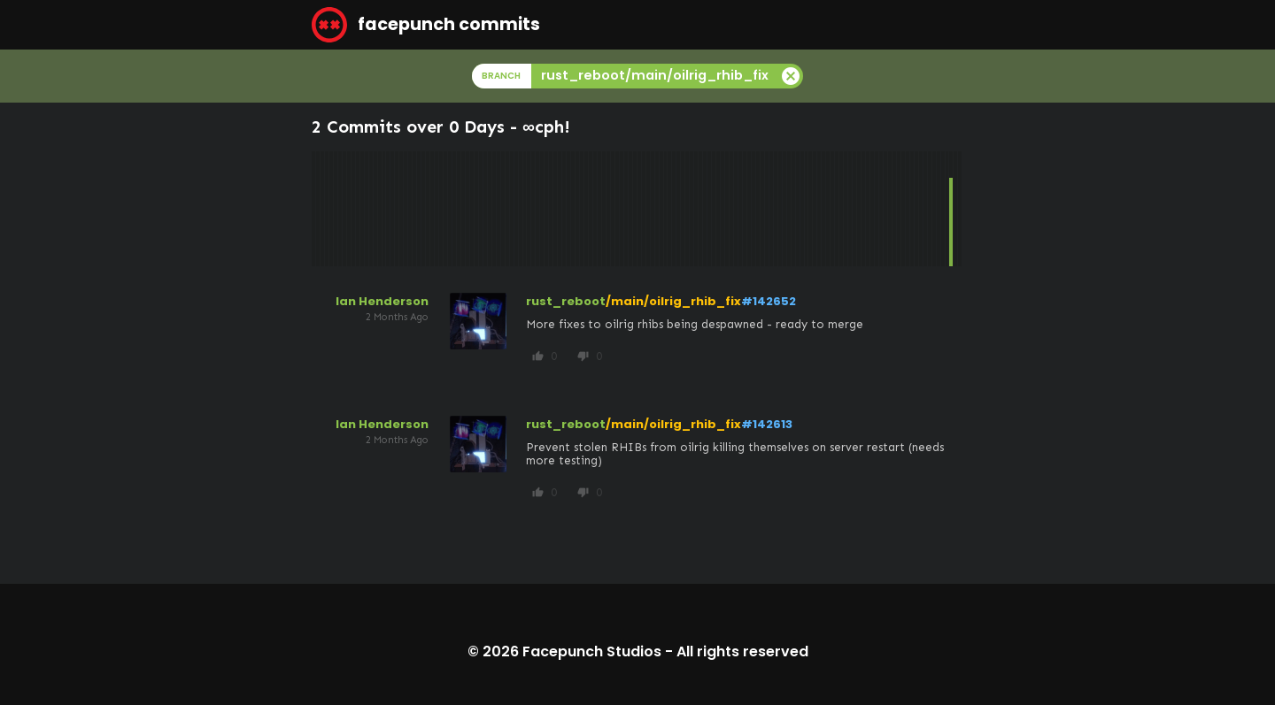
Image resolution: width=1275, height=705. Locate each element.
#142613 (766, 424)
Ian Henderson (382, 301)
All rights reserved (742, 651)
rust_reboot (566, 301)
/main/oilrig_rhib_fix (673, 301)
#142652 (768, 301)
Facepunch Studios (591, 651)
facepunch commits (426, 24)
